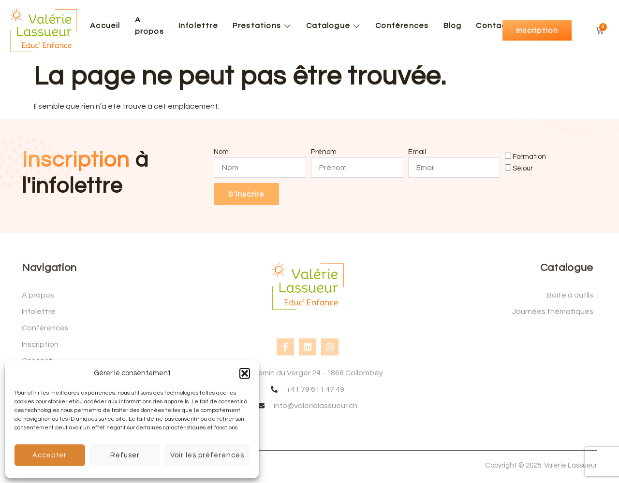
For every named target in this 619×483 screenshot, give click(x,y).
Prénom (324, 152)
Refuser (125, 455)
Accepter (49, 455)
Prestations (262, 25)
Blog (452, 25)
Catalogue (333, 25)
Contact (493, 25)
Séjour (523, 168)
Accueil (105, 25)
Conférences (401, 25)
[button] (245, 373)
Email (417, 152)
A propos (149, 25)
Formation (529, 156)
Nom (221, 152)
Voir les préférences (207, 455)
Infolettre (198, 25)
